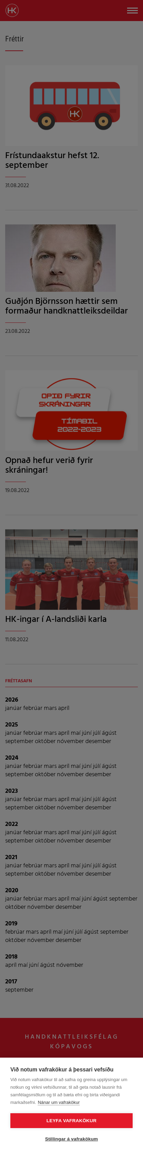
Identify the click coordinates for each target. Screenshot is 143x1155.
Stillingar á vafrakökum (71, 1139)
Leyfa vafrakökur (72, 1120)
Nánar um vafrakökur (58, 1102)
